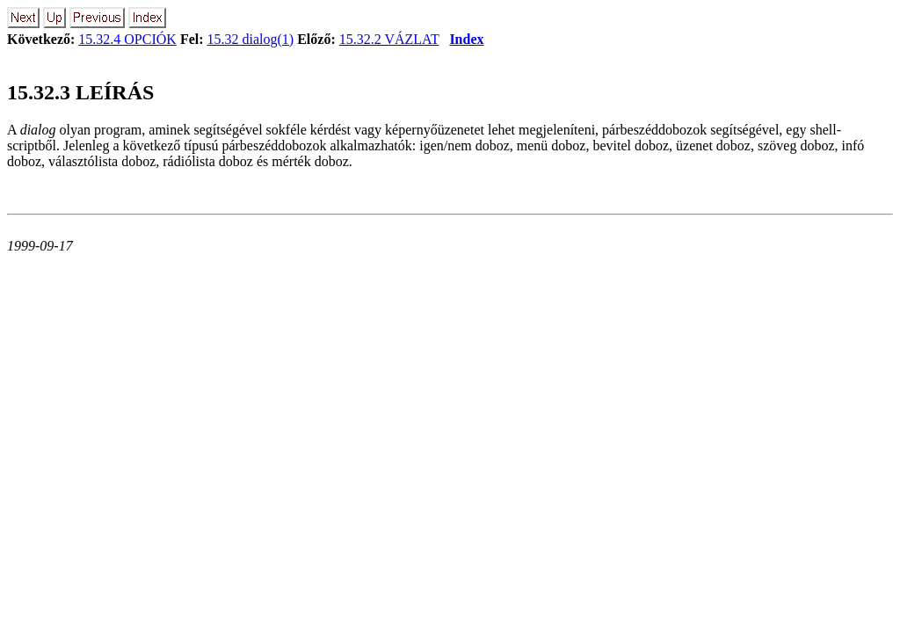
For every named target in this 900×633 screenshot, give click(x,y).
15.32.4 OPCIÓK (127, 39)
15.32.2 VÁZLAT (389, 39)
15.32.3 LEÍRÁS (80, 92)
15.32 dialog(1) (250, 39)
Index (466, 39)
